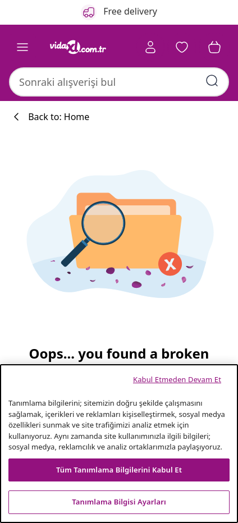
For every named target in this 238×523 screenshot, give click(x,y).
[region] (119, 443)
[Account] (150, 47)
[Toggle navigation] (22, 47)
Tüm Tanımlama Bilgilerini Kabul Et (119, 470)
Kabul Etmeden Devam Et (177, 379)
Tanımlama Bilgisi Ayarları (119, 502)
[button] (181, 47)
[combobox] (119, 82)
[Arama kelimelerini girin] (212, 81)
